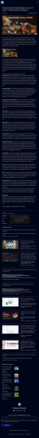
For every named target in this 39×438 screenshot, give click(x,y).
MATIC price (12, 177)
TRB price (31, 117)
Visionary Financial (5, 279)
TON (34, 106)
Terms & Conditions (12, 434)
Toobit (7, 42)
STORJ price (24, 161)
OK (19, 220)
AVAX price (17, 96)
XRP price (23, 169)
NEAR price (13, 149)
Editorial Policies (27, 434)
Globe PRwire (4, 236)
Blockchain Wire (4, 217)
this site (23, 206)
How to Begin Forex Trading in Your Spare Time (6, 388)
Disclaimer (22, 434)
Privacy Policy (25, 217)
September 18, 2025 (5, 391)
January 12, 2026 (4, 377)
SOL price (6, 130)
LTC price (29, 83)
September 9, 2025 (5, 398)
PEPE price (32, 185)
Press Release (4, 223)
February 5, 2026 (4, 372)
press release (7, 206)
